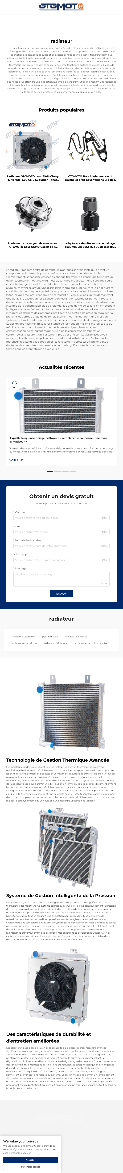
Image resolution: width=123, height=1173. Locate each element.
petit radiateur (50, 636)
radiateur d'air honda (55, 643)
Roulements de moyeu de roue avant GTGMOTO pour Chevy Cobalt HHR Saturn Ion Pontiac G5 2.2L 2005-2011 (33, 245)
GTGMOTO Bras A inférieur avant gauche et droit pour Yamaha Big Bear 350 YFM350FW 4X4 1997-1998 (90, 178)
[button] (50, 471)
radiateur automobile (23, 636)
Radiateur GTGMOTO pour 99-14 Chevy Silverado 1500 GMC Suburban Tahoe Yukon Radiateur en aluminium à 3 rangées (33, 178)
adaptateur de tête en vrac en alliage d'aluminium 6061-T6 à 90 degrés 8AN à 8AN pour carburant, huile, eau (90, 245)
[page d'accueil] (61, 6)
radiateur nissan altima (24, 643)
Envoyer (61, 593)
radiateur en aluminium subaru (91, 643)
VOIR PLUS (16, 460)
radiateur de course (76, 636)
